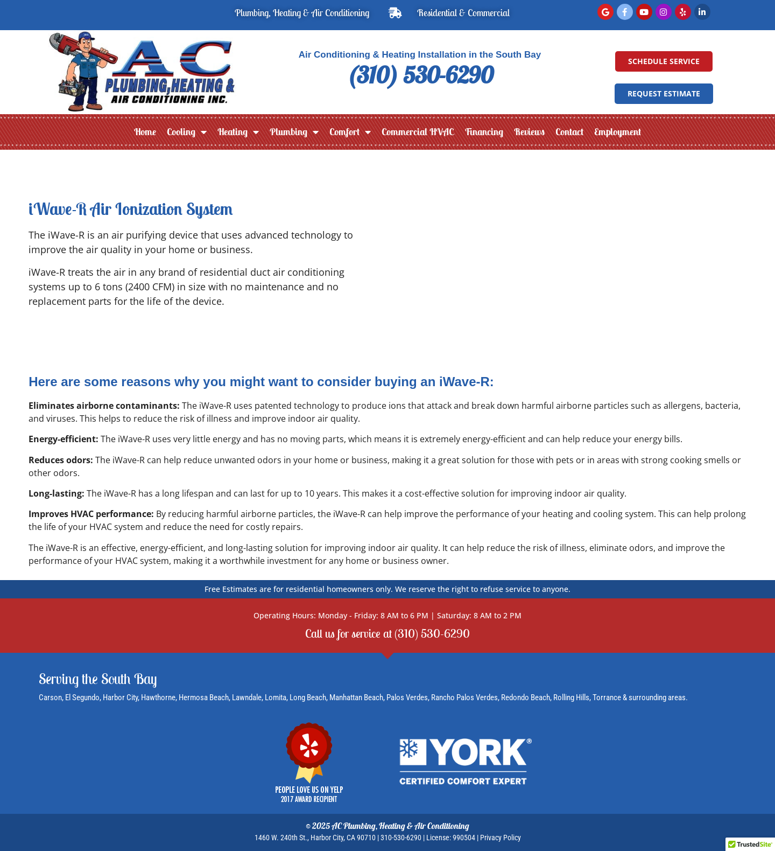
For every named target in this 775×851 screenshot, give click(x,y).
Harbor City (120, 697)
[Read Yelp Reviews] (683, 12)
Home (145, 131)
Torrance (608, 697)
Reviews (529, 131)
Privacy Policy (500, 837)
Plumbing (294, 132)
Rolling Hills (571, 697)
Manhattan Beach (356, 697)
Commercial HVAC (418, 131)
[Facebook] (625, 12)
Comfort (350, 132)
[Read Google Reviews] (605, 12)
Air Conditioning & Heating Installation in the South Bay (420, 55)
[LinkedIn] (702, 12)
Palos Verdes (407, 697)
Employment (617, 131)
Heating (238, 132)
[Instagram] (664, 12)
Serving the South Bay (98, 678)
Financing (483, 131)
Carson (50, 697)
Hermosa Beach (204, 697)
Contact (569, 131)
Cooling (187, 132)
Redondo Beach (525, 697)
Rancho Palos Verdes (464, 697)
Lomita (275, 697)
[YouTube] (644, 12)
